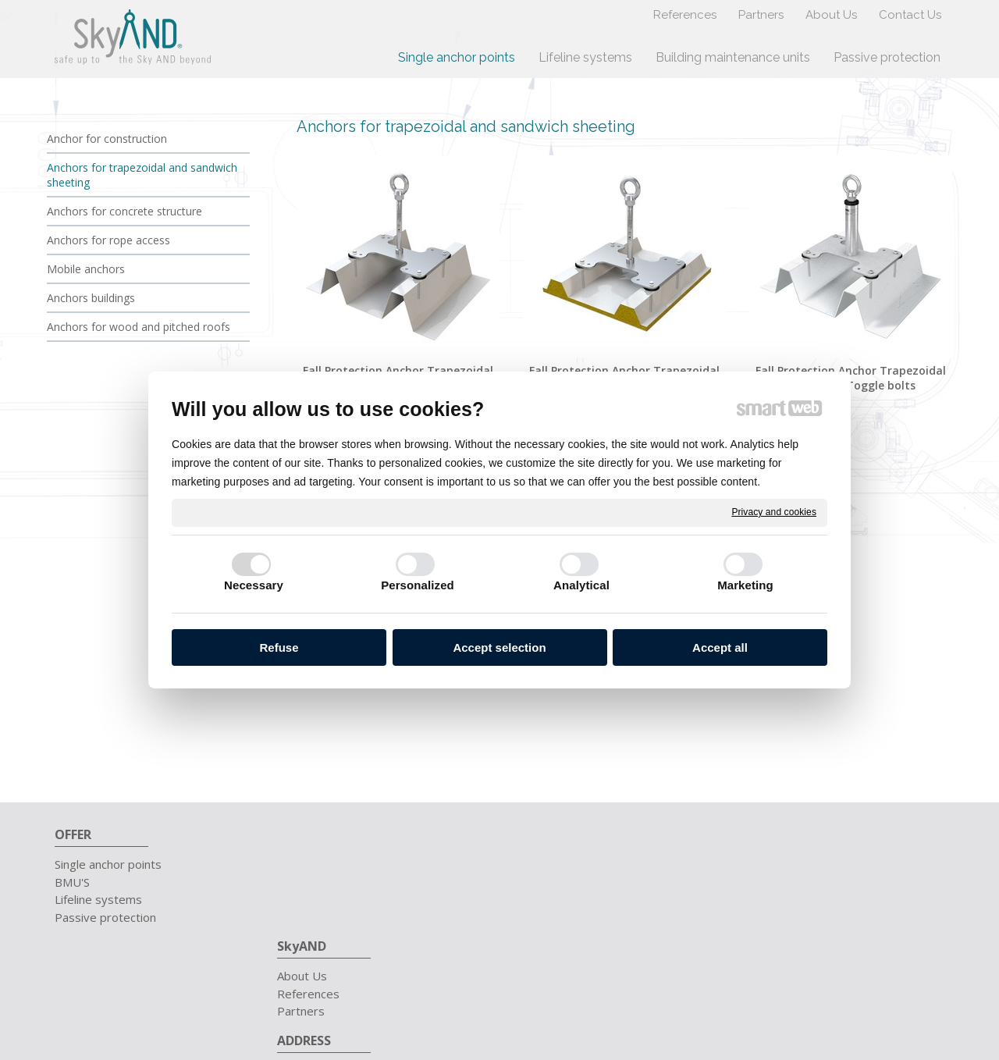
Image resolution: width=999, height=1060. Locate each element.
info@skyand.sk (786, 882)
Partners (308, 899)
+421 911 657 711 (797, 864)
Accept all (720, 647)
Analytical (581, 585)
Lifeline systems (98, 899)
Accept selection (499, 647)
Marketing (745, 585)
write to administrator (593, 983)
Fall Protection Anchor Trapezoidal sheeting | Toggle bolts (852, 378)
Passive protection (105, 917)
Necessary (253, 585)
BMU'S (72, 882)
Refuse (278, 647)
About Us (310, 864)
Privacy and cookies (773, 512)
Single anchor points (108, 864)
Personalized (417, 585)
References (316, 882)
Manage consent (782, 983)
